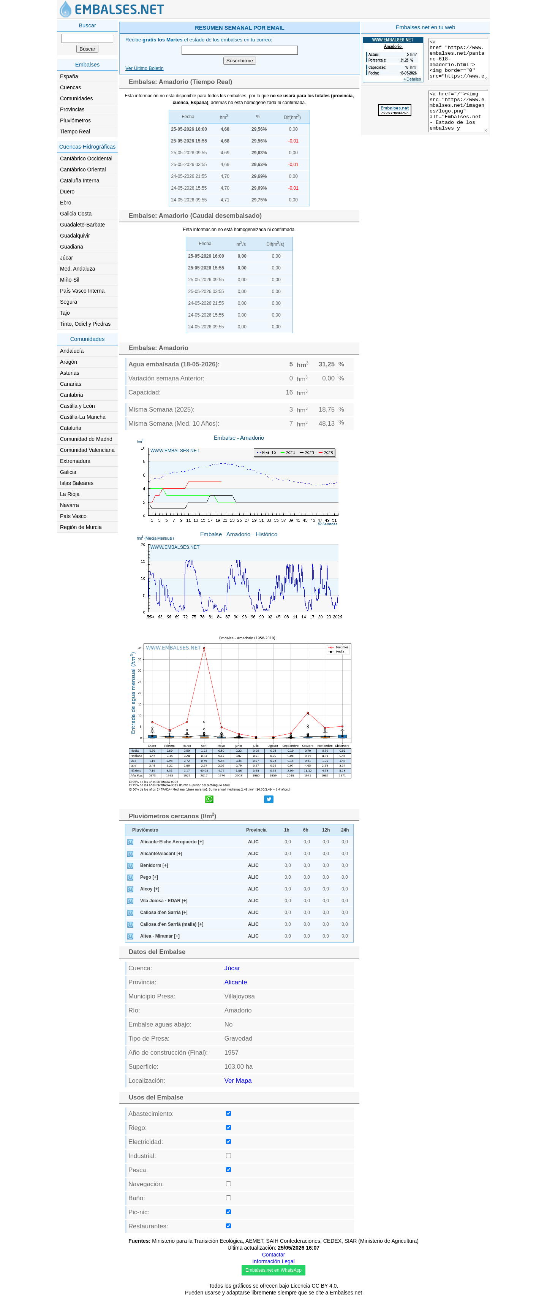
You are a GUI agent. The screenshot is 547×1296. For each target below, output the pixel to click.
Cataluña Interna (80, 180)
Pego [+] (149, 877)
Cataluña (70, 428)
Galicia (68, 472)
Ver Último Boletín (144, 68)
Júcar (66, 258)
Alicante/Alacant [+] (161, 853)
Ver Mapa (238, 1080)
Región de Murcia (81, 527)
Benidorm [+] (154, 865)
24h (345, 830)
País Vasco (73, 516)
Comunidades (76, 98)
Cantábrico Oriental (83, 169)
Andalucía (72, 351)
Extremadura (75, 461)
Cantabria (71, 395)
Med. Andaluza (77, 269)
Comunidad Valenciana (87, 450)
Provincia (256, 830)
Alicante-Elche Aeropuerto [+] (172, 841)
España (69, 76)
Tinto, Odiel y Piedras (85, 324)
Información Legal (273, 1261)
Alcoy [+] (150, 889)
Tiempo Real (75, 131)
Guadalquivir (75, 236)
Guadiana (71, 247)
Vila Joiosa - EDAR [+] (163, 900)
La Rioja (69, 494)
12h (326, 830)
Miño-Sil (69, 280)
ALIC (253, 841)
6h (305, 830)
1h (286, 830)
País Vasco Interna (82, 291)
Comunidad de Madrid (86, 439)
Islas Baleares (76, 483)
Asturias (69, 373)
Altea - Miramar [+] (160, 936)
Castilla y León (77, 406)
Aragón (68, 362)
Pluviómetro (145, 830)
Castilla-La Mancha (83, 417)
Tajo (65, 313)
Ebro (65, 203)
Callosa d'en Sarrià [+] (164, 912)
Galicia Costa (76, 214)
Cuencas (70, 87)
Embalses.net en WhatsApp (273, 1270)
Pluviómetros (75, 120)
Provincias (72, 109)
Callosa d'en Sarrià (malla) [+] (171, 924)
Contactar (273, 1255)
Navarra (69, 505)
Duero (67, 192)
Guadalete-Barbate (82, 225)
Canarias (70, 384)
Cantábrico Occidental (86, 158)
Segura (68, 302)
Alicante (235, 982)
